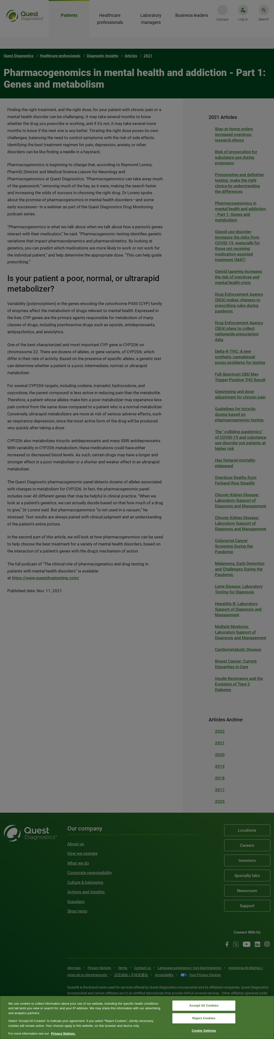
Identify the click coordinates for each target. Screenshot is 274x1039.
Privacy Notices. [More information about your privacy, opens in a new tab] (63, 1033)
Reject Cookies (203, 1018)
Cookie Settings (204, 1030)
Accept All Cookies (204, 1006)
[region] (137, 1017)
